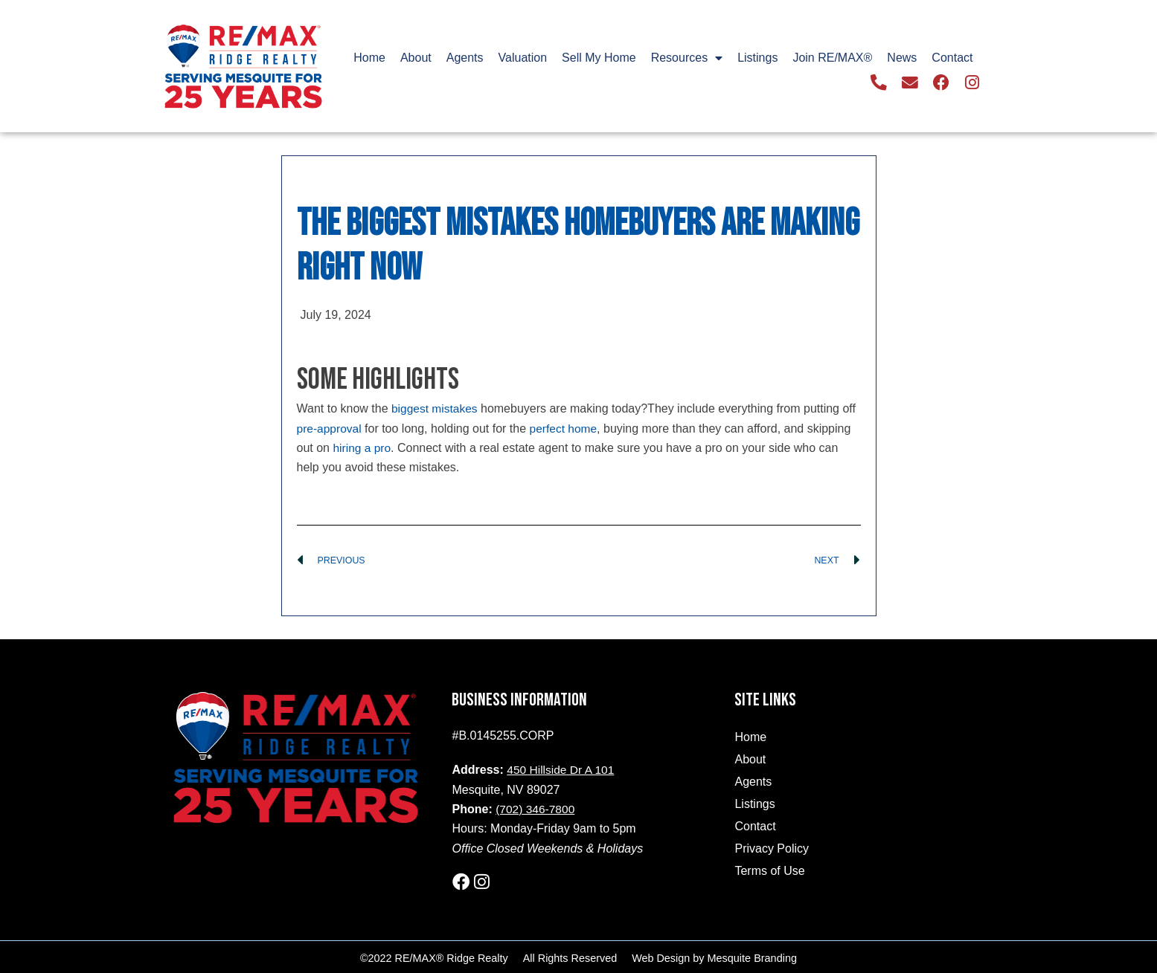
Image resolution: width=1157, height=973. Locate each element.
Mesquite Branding (752, 956)
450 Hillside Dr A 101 (562, 769)
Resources (686, 58)
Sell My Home (599, 58)
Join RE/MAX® (832, 58)
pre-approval (330, 427)
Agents (465, 58)
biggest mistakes (435, 408)
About (416, 58)
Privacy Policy (771, 848)
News (902, 58)
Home (369, 58)
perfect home (565, 427)
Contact (952, 58)
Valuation (523, 58)
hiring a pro (362, 448)
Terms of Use (769, 870)
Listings (757, 58)
